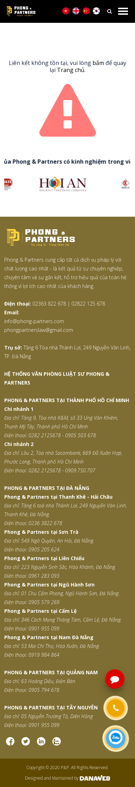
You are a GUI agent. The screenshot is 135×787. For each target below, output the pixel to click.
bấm (98, 63)
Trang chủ (70, 70)
